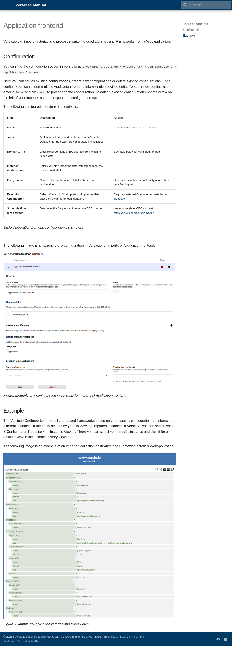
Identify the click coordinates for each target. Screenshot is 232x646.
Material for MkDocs (29, 641)
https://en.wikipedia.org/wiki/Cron (134, 212)
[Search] (206, 5)
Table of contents (195, 24)
